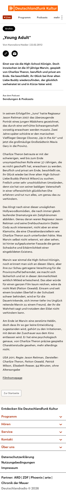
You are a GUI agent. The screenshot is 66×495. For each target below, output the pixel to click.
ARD (18, 477)
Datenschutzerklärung (17, 457)
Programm (24, 17)
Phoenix (38, 477)
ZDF (27, 477)
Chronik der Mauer (15, 483)
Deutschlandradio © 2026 (20, 488)
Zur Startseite (11, 393)
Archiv (9, 28)
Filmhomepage (12, 377)
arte (49, 477)
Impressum (9, 468)
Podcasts (42, 17)
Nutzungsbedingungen (18, 462)
